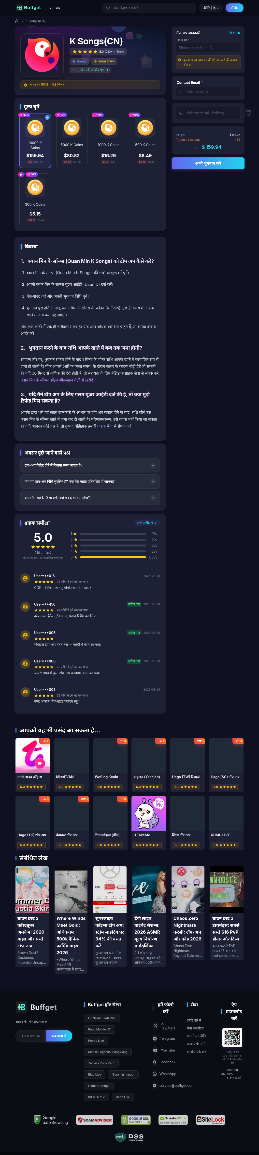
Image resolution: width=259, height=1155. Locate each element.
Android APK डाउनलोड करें (231, 1073)
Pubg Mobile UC (99, 1029)
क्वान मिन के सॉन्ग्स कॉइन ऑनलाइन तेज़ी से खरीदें (57, 380)
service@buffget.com (164, 1086)
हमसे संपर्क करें (196, 1052)
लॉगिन (235, 7)
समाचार (55, 8)
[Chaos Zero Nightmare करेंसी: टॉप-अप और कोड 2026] (188, 913)
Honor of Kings (98, 1086)
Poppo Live (96, 1040)
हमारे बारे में (194, 1020)
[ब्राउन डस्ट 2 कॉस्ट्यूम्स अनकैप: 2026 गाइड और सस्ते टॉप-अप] (32, 916)
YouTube (164, 1050)
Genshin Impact (123, 1074)
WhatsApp (164, 1074)
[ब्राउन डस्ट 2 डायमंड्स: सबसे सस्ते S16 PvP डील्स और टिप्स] (227, 913)
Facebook (164, 1062)
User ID (183, 40)
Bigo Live (94, 1074)
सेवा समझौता (195, 1028)
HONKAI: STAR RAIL (102, 1018)
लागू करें (248, 113)
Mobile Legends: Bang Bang (108, 1052)
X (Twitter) (164, 1025)
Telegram (164, 1038)
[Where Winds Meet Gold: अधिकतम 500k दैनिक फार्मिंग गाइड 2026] (71, 920)
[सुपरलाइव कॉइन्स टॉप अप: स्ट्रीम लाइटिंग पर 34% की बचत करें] (110, 916)
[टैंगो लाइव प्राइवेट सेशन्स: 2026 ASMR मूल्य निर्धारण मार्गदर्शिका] (149, 916)
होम (16, 21)
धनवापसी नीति (196, 1044)
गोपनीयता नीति (196, 1036)
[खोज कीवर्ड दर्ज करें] (149, 8)
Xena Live (123, 1097)
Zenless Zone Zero (101, 1063)
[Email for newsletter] (30, 1035)
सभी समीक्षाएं (147, 523)
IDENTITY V (96, 1097)
